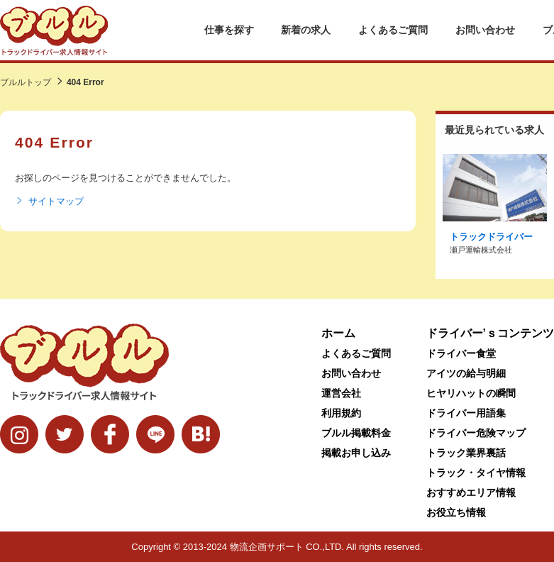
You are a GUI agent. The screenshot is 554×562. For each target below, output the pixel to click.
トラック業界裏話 (466, 452)
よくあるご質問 (393, 29)
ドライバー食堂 (461, 353)
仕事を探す (229, 29)
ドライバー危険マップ (476, 433)
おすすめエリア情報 (471, 492)
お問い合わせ (485, 29)
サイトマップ (49, 201)
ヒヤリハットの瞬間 (471, 393)
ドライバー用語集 (466, 413)
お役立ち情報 (456, 512)
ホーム (338, 333)
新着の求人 (306, 29)
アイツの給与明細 (466, 373)
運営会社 (341, 393)
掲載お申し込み (356, 452)
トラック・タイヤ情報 (476, 472)
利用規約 (341, 413)
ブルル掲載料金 (356, 433)
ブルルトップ (25, 82)
